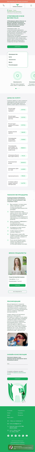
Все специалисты (17, 291)
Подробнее (17, 285)
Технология (12, 59)
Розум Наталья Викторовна (16, 277)
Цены (10, 57)
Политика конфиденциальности (17, 444)
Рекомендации (13, 65)
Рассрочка (20, 415)
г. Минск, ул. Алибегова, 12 (16, 421)
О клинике (9, 410)
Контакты (20, 413)
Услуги (8, 413)
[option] (17, 78)
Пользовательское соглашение (17, 442)
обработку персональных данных (16, 373)
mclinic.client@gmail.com (15, 423)
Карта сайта (10, 417)
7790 (22, 426)
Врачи (10, 62)
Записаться (17, 46)
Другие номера (13, 427)
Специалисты (21, 410)
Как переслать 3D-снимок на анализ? (17, 1)
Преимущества (13, 54)
